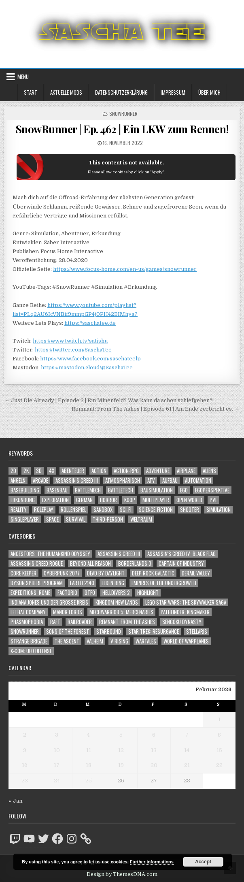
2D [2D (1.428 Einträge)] (13, 471)
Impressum (173, 92)
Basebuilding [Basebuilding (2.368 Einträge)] (25, 490)
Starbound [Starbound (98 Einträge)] (108, 631)
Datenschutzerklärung (121, 92)
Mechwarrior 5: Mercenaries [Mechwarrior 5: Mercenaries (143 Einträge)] (121, 612)
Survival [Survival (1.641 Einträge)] (75, 519)
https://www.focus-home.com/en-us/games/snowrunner (125, 269)
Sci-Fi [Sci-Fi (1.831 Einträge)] (126, 509)
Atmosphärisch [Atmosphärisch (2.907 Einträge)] (122, 480)
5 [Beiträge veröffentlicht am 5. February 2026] (121, 735)
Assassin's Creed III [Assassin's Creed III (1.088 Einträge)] (76, 480)
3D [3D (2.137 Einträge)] (39, 471)
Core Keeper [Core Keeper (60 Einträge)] (23, 573)
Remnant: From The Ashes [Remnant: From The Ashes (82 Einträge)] (127, 622)
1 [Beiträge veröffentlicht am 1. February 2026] (219, 719)
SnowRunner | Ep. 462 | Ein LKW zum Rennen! (122, 129)
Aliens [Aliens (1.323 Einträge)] (209, 471)
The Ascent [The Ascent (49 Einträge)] (67, 641)
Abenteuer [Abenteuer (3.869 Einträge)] (73, 471)
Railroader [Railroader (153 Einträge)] (80, 622)
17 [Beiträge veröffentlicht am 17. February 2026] (56, 765)
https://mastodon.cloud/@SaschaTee (87, 367)
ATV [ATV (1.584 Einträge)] (151, 480)
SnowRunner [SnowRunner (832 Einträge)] (25, 631)
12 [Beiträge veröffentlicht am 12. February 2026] (121, 750)
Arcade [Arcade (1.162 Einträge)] (40, 480)
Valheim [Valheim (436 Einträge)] (95, 641)
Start (30, 92)
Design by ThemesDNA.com (122, 874)
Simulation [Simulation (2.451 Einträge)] (218, 509)
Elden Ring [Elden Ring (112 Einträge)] (113, 583)
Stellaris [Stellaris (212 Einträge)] (196, 631)
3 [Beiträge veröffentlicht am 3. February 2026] (56, 735)
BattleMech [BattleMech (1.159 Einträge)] (88, 490)
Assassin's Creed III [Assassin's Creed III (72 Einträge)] (119, 554)
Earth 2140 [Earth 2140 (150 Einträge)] (82, 583)
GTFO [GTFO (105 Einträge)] (90, 593)
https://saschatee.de (90, 323)
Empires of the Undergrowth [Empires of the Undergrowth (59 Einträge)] (164, 583)
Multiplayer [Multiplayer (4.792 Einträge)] (155, 500)
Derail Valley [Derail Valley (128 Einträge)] (196, 573)
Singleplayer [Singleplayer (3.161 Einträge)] (25, 519)
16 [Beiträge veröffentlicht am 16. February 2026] (25, 765)
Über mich (209, 92)
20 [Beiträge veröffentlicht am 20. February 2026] (154, 765)
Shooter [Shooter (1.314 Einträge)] (189, 509)
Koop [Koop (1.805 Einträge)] (129, 500)
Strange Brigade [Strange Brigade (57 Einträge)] (29, 641)
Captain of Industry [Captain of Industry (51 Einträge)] (181, 563)
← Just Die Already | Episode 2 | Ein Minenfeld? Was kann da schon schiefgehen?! (109, 400)
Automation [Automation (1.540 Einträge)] (198, 480)
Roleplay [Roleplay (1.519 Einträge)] (43, 509)
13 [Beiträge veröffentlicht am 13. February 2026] (154, 750)
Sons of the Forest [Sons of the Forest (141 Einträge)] (67, 631)
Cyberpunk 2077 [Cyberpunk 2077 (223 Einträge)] (62, 573)
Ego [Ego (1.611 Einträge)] (184, 490)
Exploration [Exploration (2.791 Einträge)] (55, 500)
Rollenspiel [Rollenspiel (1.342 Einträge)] (73, 509)
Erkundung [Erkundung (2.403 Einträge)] (23, 500)
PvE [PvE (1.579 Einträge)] (213, 500)
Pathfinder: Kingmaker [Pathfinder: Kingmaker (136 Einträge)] (185, 612)
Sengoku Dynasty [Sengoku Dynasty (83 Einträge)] (182, 622)
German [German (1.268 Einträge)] (84, 500)
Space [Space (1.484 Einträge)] (52, 519)
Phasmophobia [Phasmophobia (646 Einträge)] (27, 622)
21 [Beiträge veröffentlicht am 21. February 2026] (187, 765)
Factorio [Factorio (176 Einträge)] (67, 593)
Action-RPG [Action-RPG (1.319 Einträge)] (126, 471)
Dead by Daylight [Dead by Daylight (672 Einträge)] (106, 573)
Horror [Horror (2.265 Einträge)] (108, 500)
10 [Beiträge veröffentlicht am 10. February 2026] (57, 750)
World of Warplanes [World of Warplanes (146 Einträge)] (186, 641)
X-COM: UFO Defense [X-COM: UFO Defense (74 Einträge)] (31, 651)
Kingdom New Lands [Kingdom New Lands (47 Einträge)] (116, 602)
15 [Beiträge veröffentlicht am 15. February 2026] (219, 750)
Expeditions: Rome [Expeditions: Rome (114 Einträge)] (30, 593)
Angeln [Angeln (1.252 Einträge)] (18, 480)
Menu (23, 76)
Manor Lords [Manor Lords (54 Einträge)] (67, 612)
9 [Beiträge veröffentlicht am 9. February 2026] (24, 750)
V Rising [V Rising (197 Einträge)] (119, 641)
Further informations (152, 861)
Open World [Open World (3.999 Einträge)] (189, 500)
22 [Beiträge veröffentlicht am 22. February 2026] (219, 765)
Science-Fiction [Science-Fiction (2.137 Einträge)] (156, 509)
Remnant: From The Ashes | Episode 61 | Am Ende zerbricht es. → (156, 409)
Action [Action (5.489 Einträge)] (98, 471)
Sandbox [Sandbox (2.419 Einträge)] (102, 509)
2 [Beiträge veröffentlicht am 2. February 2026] (24, 735)
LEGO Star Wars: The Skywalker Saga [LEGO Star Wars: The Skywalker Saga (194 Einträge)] (185, 602)
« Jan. (15, 801)
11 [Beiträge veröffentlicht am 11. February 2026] (88, 750)
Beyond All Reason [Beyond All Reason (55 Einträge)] (90, 563)
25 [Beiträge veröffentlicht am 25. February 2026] (88, 781)
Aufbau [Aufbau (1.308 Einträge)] (170, 480)
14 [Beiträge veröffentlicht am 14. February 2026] (186, 750)
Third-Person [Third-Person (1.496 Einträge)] (108, 519)
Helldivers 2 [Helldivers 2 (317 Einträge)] (116, 593)
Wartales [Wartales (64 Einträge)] (146, 641)
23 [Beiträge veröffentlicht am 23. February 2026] (24, 781)
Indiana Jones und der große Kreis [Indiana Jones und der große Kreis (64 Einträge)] (49, 602)
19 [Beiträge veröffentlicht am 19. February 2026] (121, 765)
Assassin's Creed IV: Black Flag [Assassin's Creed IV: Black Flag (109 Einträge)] (181, 554)
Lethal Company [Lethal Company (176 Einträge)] (28, 612)
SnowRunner (123, 113)
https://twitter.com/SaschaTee (73, 350)
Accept (203, 862)
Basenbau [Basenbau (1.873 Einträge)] (57, 490)
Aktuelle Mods (66, 92)
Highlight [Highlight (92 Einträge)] (148, 593)
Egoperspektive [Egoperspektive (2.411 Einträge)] (212, 490)
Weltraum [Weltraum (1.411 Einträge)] (141, 519)
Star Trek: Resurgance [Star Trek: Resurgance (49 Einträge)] (153, 631)
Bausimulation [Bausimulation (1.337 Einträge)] (156, 490)
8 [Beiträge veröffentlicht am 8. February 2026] (219, 735)
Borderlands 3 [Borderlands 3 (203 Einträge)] (134, 563)
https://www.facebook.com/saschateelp (90, 359)
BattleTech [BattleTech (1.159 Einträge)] (120, 490)
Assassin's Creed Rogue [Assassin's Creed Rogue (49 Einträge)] (37, 563)
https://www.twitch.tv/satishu (70, 341)
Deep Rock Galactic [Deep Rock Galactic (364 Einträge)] (153, 573)
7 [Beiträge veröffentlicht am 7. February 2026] (187, 735)
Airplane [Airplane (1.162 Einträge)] (186, 471)
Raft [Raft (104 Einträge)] (55, 622)
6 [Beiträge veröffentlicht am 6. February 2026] (153, 735)
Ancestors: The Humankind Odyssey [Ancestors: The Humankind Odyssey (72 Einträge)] (50, 554)
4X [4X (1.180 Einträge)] (51, 471)
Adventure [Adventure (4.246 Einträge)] (158, 471)
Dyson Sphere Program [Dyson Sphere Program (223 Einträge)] (37, 583)
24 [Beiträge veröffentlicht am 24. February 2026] (57, 781)
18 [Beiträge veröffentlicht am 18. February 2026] (88, 765)
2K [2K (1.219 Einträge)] (26, 471)
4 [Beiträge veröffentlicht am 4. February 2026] (88, 735)
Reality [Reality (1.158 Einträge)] (19, 509)
